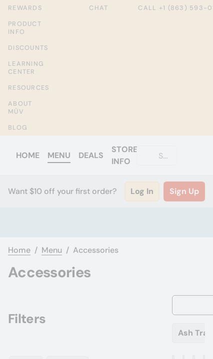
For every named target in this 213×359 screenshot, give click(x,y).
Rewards (25, 7)
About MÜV (20, 108)
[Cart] (195, 156)
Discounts (28, 47)
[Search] (164, 156)
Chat (91, 8)
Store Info (125, 155)
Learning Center (26, 68)
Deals (91, 155)
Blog (18, 127)
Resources (28, 88)
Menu (59, 155)
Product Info (25, 28)
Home (28, 155)
